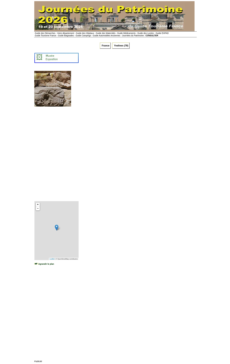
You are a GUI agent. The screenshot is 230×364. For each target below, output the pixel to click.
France (105, 45)
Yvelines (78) (120, 45)
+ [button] (38, 204)
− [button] (38, 208)
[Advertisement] (132, 59)
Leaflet (52, 259)
